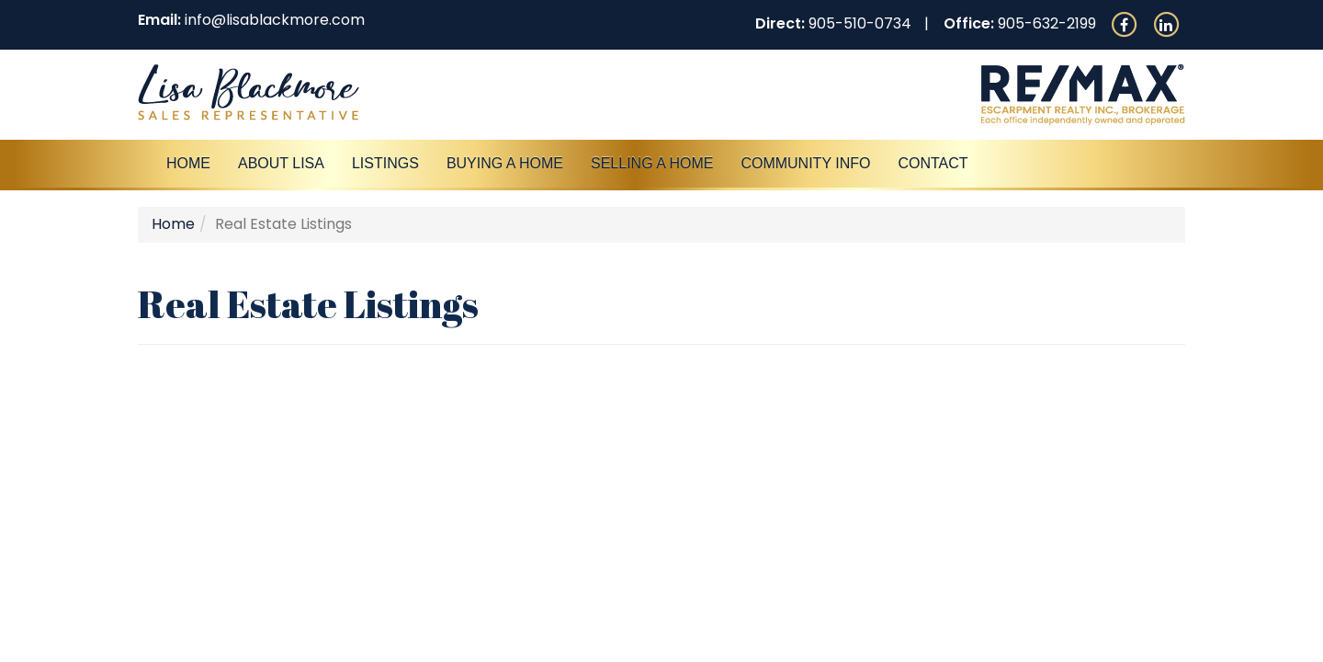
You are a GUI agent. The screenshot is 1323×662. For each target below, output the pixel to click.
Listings (385, 163)
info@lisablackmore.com (275, 19)
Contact (932, 163)
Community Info (805, 163)
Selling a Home (652, 163)
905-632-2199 (1047, 23)
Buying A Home (505, 163)
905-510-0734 (859, 23)
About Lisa (281, 163)
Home (188, 163)
